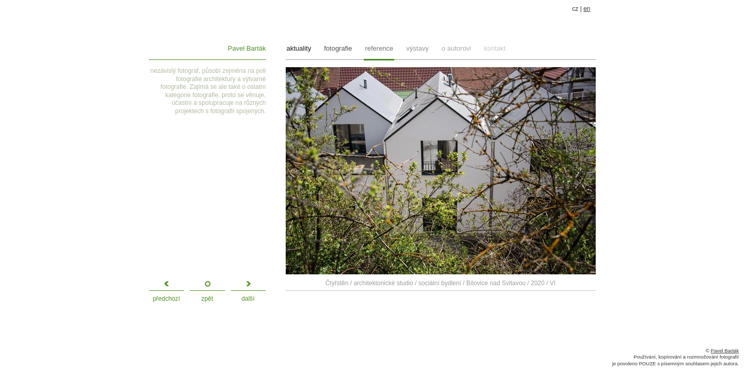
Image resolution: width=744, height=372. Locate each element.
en (586, 8)
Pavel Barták (247, 48)
